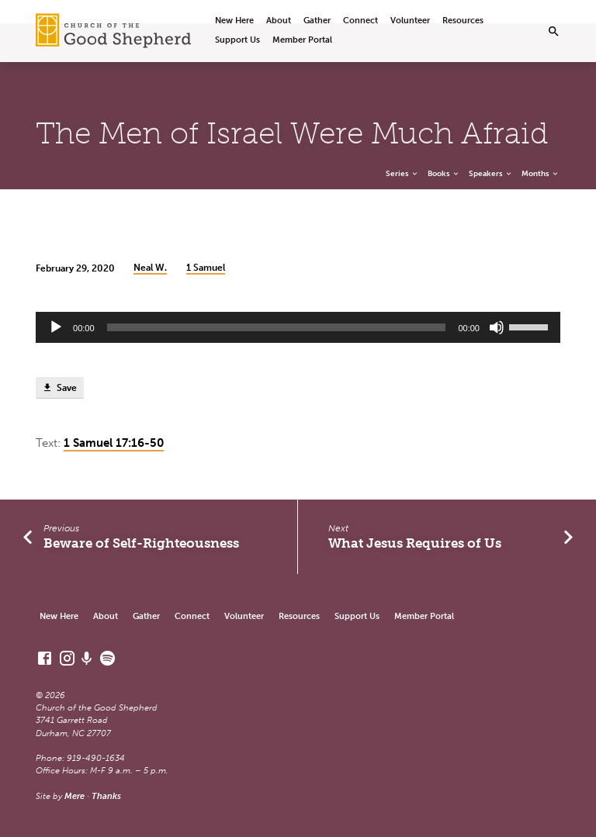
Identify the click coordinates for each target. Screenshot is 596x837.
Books (444, 173)
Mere (74, 796)
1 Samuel (205, 267)
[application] (298, 327)
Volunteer (410, 21)
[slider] (276, 327)
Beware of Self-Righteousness (141, 543)
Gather (317, 21)
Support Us (237, 40)
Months (541, 173)
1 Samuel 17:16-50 (114, 443)
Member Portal (302, 40)
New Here (234, 21)
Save (59, 388)
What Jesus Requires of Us (414, 543)
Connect (360, 21)
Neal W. (150, 267)
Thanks (106, 796)
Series (402, 173)
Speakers (491, 173)
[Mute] (496, 327)
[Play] (56, 327)
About (278, 21)
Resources (462, 21)
